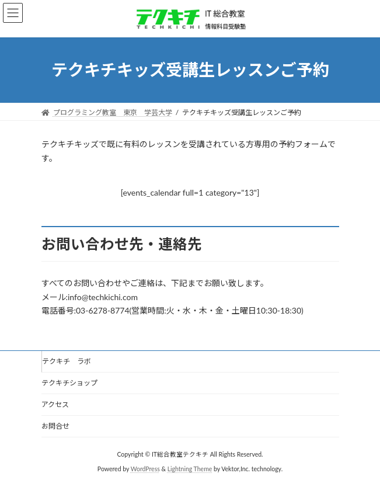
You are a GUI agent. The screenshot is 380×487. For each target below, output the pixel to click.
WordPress (145, 468)
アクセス (55, 404)
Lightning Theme (190, 468)
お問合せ (55, 426)
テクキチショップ (69, 382)
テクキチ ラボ (66, 361)
